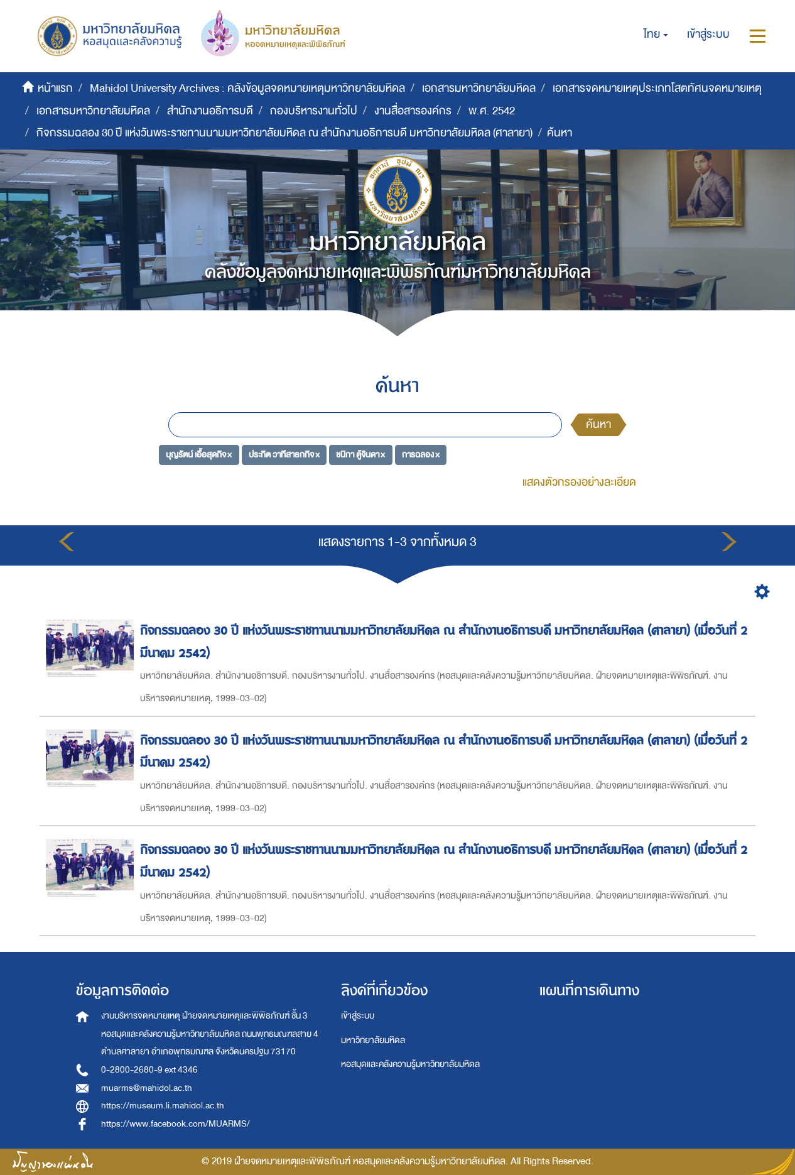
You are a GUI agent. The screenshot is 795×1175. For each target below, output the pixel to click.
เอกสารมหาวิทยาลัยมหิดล (479, 88)
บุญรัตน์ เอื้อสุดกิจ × (199, 454)
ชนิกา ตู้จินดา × (360, 454)
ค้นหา (598, 424)
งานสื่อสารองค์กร (413, 111)
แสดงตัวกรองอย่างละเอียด (579, 482)
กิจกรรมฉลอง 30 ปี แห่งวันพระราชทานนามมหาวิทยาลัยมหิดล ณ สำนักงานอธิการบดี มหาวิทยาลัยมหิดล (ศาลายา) (284, 133)
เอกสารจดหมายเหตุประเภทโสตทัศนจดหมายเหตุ (657, 88)
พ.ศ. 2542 (491, 111)
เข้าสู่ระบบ (357, 1016)
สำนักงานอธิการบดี (210, 111)
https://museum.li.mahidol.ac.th (162, 1105)
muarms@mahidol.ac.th (146, 1088)
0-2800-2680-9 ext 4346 (149, 1070)
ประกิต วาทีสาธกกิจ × (284, 454)
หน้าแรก (55, 88)
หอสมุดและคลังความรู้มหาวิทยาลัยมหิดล (410, 1064)
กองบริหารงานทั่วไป (313, 111)
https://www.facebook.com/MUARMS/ (175, 1124)
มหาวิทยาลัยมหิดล (373, 1040)
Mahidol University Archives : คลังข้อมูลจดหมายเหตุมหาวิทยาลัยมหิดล (247, 88)
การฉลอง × (421, 454)
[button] (656, 34)
